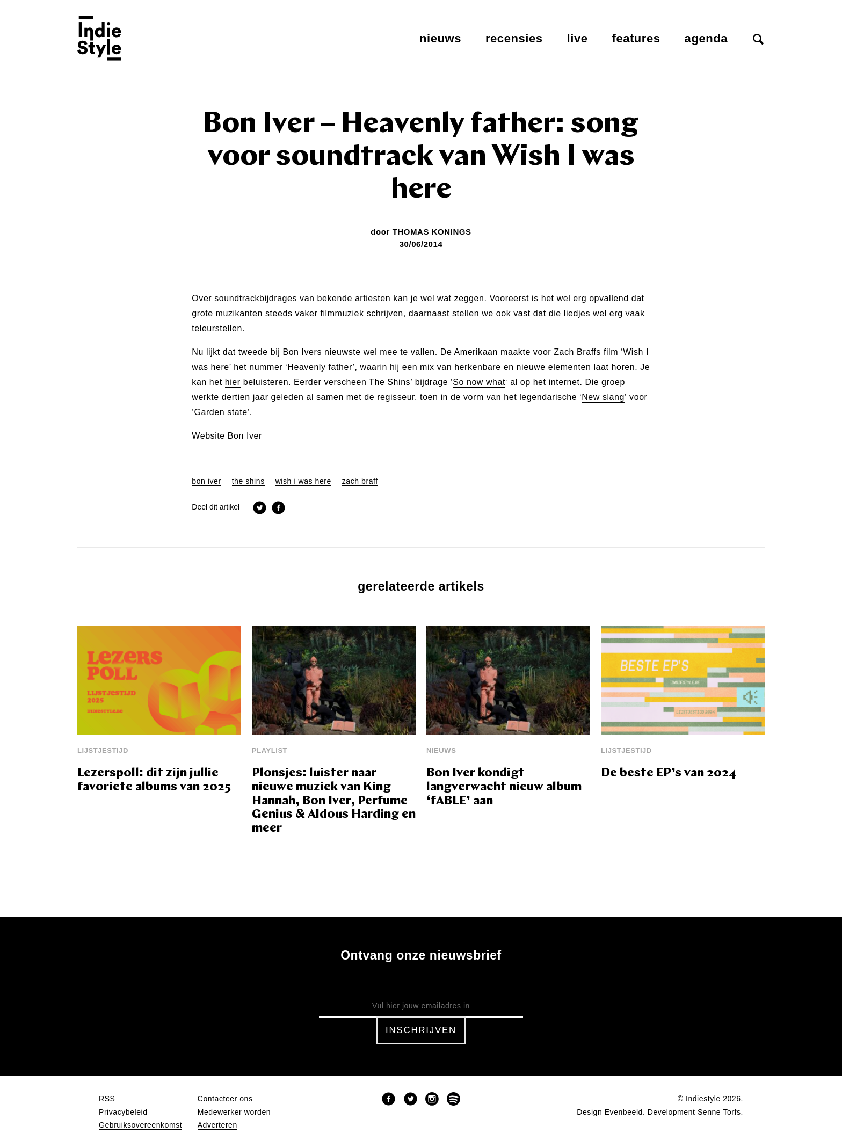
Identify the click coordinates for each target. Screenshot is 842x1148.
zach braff (360, 481)
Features (636, 38)
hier (233, 382)
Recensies (514, 38)
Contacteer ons (225, 1099)
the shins (248, 481)
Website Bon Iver (227, 436)
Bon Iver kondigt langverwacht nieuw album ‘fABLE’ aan (504, 787)
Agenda (706, 38)
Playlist (269, 750)
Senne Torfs (719, 1112)
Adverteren (217, 1125)
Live (577, 38)
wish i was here (303, 481)
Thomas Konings (432, 231)
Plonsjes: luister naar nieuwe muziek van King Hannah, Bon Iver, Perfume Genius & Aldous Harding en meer (334, 801)
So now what (479, 382)
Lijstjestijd (102, 750)
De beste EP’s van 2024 (668, 773)
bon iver (206, 481)
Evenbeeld (624, 1112)
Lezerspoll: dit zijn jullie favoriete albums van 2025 (154, 780)
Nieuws (440, 38)
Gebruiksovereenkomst (140, 1125)
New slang (603, 397)
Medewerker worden (234, 1112)
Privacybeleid (123, 1112)
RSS (107, 1099)
